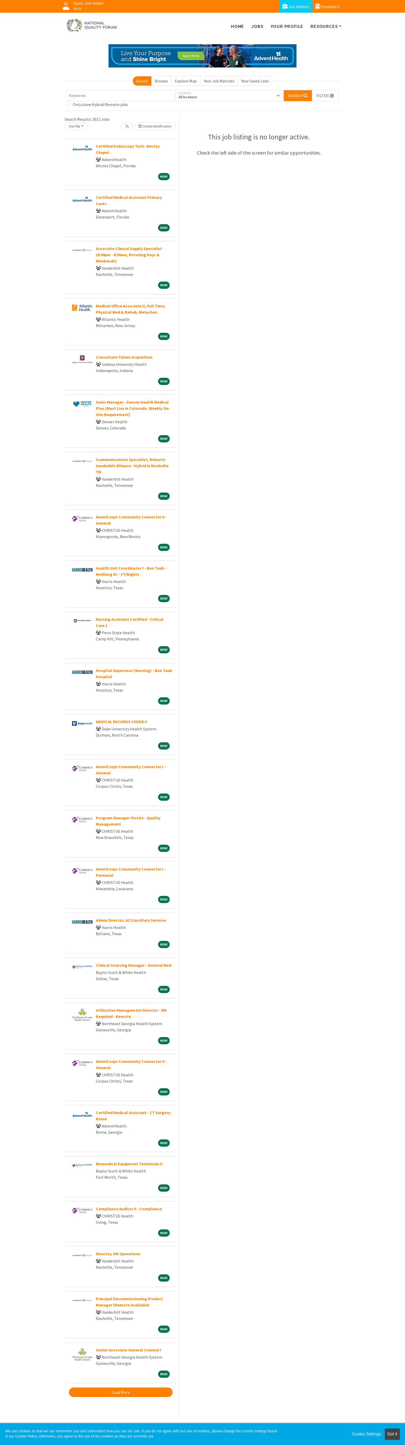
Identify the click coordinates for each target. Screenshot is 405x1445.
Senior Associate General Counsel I (128, 1349)
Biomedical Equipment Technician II (129, 1163)
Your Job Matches (219, 81)
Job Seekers (295, 6)
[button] (325, 95)
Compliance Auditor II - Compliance (129, 1208)
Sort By (74, 126)
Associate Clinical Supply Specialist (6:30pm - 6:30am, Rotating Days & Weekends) (129, 254)
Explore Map (186, 81)
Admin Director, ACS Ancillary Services (131, 920)
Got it (392, 1434)
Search (142, 81)
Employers (327, 6)
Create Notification (155, 126)
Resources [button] (324, 26)
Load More (121, 1392)
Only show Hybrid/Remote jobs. (101, 104)
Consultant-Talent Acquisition (124, 357)
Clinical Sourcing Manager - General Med (133, 965)
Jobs (257, 26)
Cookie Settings (366, 1434)
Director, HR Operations (118, 1253)
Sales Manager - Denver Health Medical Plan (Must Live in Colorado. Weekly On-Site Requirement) (133, 408)
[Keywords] (121, 95)
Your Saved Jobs (255, 81)
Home (237, 26)
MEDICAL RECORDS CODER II (121, 721)
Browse (161, 81)
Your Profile (287, 26)
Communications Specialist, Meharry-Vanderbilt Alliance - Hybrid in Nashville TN (132, 465)
